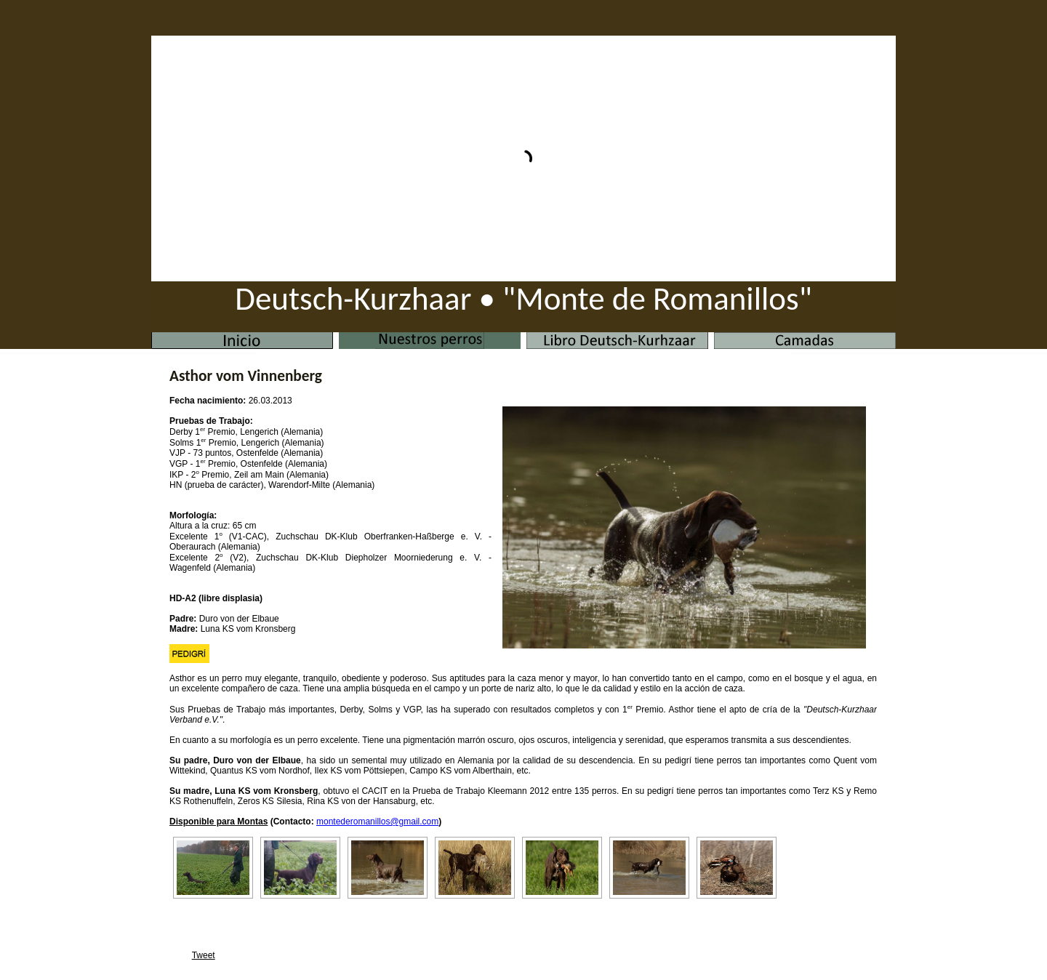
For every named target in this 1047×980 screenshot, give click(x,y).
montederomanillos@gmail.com (377, 821)
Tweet (203, 955)
